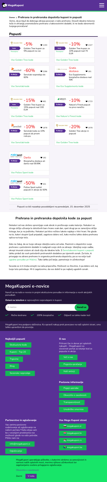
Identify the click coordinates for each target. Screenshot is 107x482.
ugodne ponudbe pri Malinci (23, 260)
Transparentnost (72, 402)
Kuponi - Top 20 (18, 352)
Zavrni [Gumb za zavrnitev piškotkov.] (19, 476)
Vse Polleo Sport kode (22, 173)
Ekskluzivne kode (18, 345)
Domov (12, 17)
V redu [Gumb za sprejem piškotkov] (31, 476)
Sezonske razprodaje (20, 373)
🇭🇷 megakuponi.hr (73, 433)
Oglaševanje (16, 451)
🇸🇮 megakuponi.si (72, 426)
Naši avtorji (69, 371)
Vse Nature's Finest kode (68, 116)
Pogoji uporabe (71, 388)
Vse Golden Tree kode (22, 60)
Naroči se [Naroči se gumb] (81, 307)
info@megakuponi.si (20, 444)
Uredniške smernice (74, 409)
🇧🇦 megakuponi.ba (73, 447)
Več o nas (68, 357)
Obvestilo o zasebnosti (75, 395)
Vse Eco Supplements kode (69, 86)
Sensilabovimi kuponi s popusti (78, 250)
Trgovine (14, 359)
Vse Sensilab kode (20, 86)
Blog (12, 366)
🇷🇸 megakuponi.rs (73, 440)
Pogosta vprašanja (73, 364)
